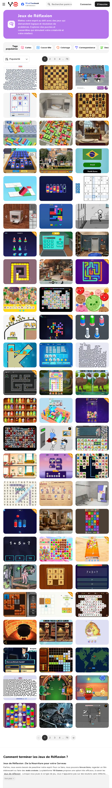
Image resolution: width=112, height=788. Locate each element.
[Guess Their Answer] (92, 77)
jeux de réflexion (12, 773)
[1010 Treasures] (56, 660)
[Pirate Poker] (56, 687)
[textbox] (16, 59)
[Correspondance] (85, 47)
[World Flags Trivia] (92, 160)
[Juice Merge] (92, 549)
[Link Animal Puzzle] (92, 465)
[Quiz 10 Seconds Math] (92, 576)
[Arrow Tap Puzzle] (20, 77)
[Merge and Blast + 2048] (92, 521)
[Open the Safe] (20, 216)
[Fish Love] (20, 355)
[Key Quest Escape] (56, 105)
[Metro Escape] (92, 493)
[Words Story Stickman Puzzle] (92, 216)
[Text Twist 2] (56, 355)
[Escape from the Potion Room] (20, 632)
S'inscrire (102, 4)
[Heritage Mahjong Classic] (92, 604)
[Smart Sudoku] (92, 188)
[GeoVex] (92, 660)
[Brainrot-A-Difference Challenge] (56, 632)
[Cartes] (26, 47)
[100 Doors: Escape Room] (56, 244)
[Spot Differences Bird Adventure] (92, 382)
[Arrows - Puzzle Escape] (92, 355)
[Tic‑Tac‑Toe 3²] (20, 105)
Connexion (85, 4)
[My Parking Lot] (56, 133)
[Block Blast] (56, 216)
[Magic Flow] (20, 715)
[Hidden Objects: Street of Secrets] (56, 271)
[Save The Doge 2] (20, 327)
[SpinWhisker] (20, 382)
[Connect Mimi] (56, 299)
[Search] (48, 4)
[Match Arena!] (56, 549)
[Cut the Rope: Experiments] (92, 687)
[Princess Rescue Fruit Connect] (92, 438)
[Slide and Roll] (20, 604)
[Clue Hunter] (20, 576)
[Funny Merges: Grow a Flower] (92, 410)
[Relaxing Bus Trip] (20, 133)
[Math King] (20, 549)
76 (67, 59)
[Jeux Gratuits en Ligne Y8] (13, 4)
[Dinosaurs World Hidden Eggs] (56, 715)
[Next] (104, 46)
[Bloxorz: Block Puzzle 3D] (20, 188)
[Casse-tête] (44, 47)
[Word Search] (56, 382)
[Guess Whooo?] (20, 160)
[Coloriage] (63, 47)
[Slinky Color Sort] (92, 327)
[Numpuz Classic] (56, 576)
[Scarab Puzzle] (56, 604)
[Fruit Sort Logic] (20, 410)
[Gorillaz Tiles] (20, 438)
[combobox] (16, 59)
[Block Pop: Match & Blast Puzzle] (56, 327)
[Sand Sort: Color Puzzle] (56, 188)
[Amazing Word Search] (20, 493)
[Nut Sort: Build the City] (20, 244)
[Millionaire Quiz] (20, 660)
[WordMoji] (56, 465)
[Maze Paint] (20, 271)
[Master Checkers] (56, 77)
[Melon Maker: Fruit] (92, 299)
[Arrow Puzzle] (20, 687)
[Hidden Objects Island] (20, 299)
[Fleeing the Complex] (92, 715)
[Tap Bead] (92, 632)
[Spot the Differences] (20, 465)
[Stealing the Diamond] (56, 438)
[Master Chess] (92, 105)
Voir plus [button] (8, 778)
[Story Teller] (56, 493)
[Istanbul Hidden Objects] (56, 160)
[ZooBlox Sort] (20, 521)
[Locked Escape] (92, 244)
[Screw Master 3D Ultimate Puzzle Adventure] (56, 410)
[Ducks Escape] (92, 271)
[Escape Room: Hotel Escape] (92, 133)
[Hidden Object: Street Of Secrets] (56, 521)
